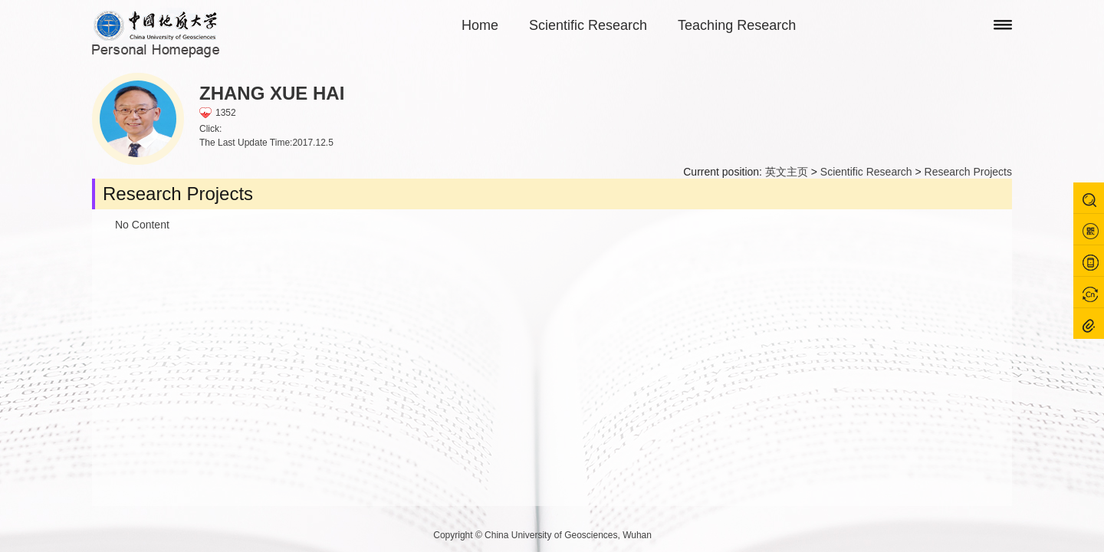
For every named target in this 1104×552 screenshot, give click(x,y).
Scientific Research (588, 25)
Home (480, 25)
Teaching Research (737, 25)
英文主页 (786, 172)
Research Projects (968, 172)
